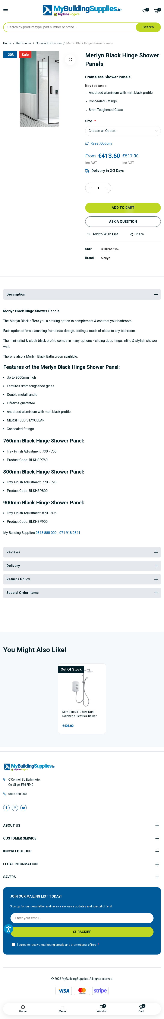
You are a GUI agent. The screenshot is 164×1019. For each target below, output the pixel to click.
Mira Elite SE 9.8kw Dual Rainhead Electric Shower (79, 714)
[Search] (148, 27)
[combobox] (82, 27)
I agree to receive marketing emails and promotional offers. (57, 944)
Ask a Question (123, 222)
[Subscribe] (82, 932)
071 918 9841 (69, 533)
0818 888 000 (46, 533)
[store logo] (82, 10)
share (137, 234)
